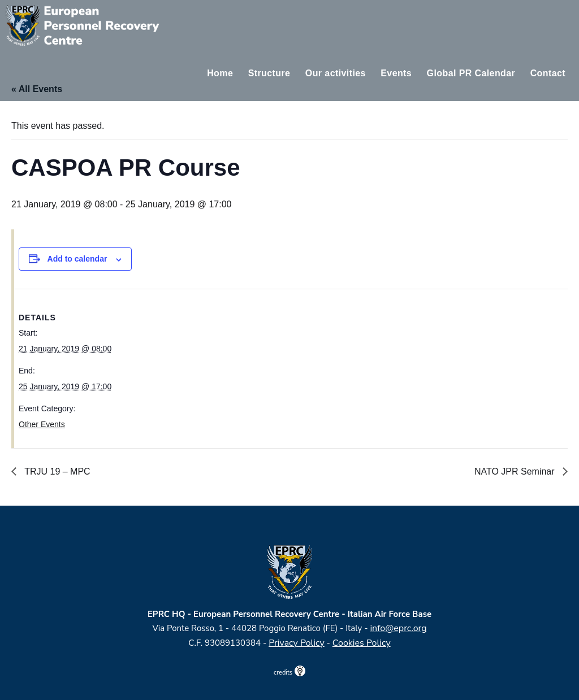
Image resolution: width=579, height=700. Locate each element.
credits (289, 672)
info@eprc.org (398, 628)
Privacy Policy (297, 643)
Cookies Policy (361, 643)
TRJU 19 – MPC (56, 471)
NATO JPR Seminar (515, 471)
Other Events (42, 424)
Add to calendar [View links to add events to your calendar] (77, 258)
